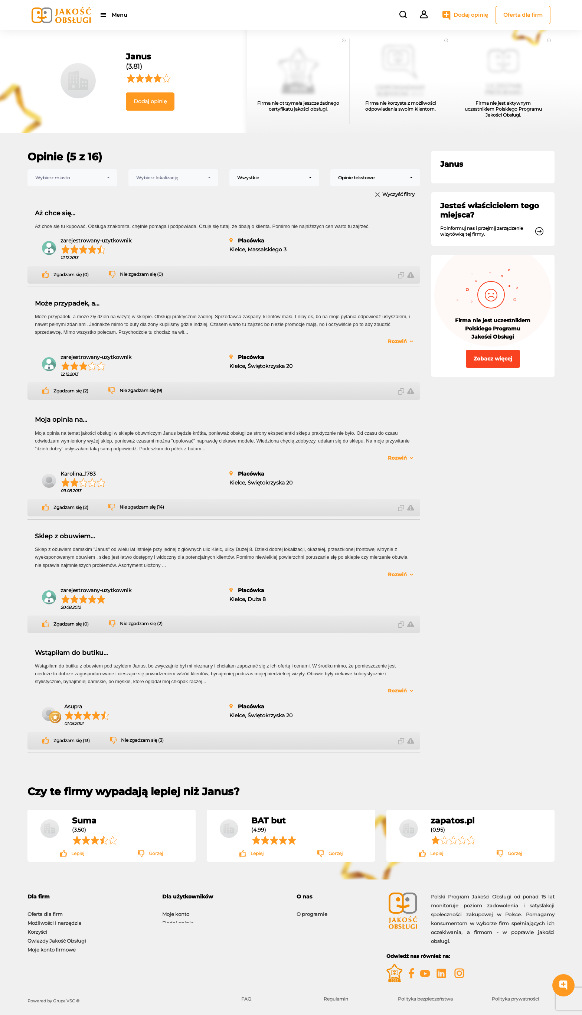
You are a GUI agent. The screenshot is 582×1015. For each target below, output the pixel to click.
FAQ (246, 999)
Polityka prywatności (515, 999)
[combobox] (72, 177)
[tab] (89, 896)
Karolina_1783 (78, 473)
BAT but (268, 820)
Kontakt (306, 919)
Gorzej (156, 853)
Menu (119, 15)
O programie (312, 910)
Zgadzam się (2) (70, 391)
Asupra (73, 706)
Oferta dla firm (523, 15)
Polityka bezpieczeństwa (425, 999)
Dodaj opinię (471, 14)
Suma (84, 820)
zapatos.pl (453, 820)
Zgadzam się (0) (71, 274)
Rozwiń (397, 341)
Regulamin (336, 999)
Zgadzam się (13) (71, 740)
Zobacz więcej (493, 358)
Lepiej (77, 853)
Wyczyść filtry (398, 194)
